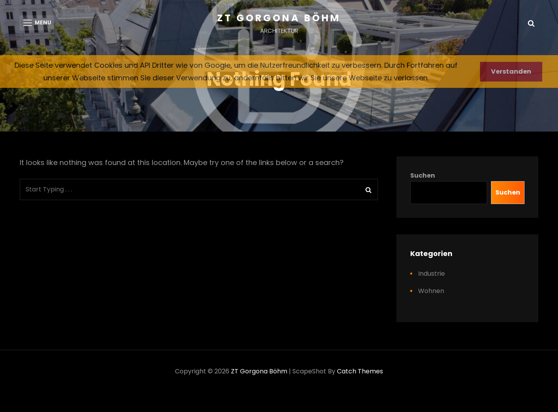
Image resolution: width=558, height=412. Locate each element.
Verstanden (511, 71)
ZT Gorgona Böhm (279, 17)
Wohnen (431, 292)
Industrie (431, 274)
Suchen (422, 176)
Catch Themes (360, 372)
